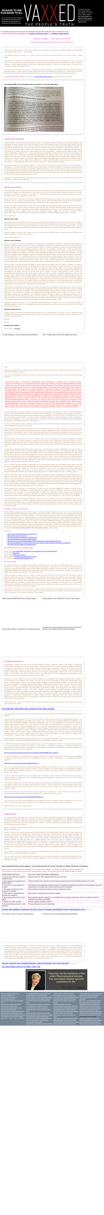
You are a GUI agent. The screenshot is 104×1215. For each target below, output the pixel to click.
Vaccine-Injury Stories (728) (8, 995)
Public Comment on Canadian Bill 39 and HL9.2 (13, 1011)
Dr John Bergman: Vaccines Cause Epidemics (37, 1016)
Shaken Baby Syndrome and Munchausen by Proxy (66, 997)
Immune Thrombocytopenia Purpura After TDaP (65, 1006)
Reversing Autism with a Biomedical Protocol (91, 1013)
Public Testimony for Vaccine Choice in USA (12, 1013)
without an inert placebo (85, 18)
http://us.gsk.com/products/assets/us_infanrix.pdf (21, 534)
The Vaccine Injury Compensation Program (36, 1006)
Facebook (17, 328)
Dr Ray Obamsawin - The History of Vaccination (38, 1004)
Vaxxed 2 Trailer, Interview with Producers (11, 1004)
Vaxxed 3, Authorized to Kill (38, 33)
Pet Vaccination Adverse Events (34, 1022)
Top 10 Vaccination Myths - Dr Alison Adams (37, 1020)
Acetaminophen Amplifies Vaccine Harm (89, 1018)
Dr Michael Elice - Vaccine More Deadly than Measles (39, 1023)
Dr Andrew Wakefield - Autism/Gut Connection (91, 993)
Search (15, 1018)
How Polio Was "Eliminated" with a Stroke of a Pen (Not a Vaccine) (28, 709)
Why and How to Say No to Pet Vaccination (90, 1023)
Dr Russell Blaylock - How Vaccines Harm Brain (38, 1013)
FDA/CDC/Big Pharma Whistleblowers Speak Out (65, 1007)
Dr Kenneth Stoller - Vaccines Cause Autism (37, 1007)
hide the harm (82, 21)
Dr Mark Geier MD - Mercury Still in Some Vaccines (66, 1022)
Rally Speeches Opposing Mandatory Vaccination (13, 1015)
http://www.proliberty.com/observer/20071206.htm (22, 539)
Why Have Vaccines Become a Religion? (90, 1022)
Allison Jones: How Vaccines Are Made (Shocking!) (38, 1018)
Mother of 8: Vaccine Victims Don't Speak (90, 1006)
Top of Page (21, 1018)
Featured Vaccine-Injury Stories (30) (10, 993)
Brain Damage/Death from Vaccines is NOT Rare (38, 993)
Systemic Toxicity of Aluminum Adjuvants (63, 993)
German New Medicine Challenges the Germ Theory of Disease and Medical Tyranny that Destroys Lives (43, 909)
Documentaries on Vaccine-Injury (9, 1006)
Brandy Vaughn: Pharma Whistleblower (89, 995)
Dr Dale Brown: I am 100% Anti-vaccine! (89, 1009)
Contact (11, 1018)
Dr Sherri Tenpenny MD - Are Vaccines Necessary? (38, 999)
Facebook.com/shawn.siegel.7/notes (25, 556)
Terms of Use (4, 1018)
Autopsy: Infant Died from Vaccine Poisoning (91, 1020)
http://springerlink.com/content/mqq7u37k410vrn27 (22, 537)
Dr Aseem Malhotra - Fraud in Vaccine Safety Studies (39, 997)
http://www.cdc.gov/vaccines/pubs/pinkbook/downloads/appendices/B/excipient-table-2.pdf (34, 541)
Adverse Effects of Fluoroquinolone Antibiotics (12, 1016)
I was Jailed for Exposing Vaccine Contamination (65, 1018)
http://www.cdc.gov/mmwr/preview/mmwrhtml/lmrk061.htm (21, 763)
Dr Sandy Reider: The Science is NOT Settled (64, 1023)
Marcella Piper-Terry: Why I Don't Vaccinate (90, 1015)
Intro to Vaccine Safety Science (8, 1009)
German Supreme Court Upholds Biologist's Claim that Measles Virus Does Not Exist (35, 963)
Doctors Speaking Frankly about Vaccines (11, 1007)
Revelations (16, 553)
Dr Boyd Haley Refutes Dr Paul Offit (62, 1004)
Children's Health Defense (60, 33)
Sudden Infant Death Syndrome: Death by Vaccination (39, 1015)
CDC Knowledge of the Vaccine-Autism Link (64, 995)
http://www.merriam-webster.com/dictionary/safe (21, 544)
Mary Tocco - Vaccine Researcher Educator (90, 1000)
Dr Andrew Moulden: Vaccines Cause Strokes (64, 999)
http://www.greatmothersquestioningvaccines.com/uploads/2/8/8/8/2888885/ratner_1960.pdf (31, 752)
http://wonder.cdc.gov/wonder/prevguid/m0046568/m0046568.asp (23, 797)
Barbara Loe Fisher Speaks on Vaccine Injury (91, 1011)
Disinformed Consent (19, 555)
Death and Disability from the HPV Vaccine (36, 995)
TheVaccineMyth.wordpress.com (23, 558)
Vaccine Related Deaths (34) (8, 999)
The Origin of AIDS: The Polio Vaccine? (63, 1013)
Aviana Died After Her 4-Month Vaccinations (90, 1007)
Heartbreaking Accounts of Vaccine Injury (90, 1004)
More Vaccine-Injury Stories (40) (9, 997)
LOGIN (1, 46)
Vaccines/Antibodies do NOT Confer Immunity (64, 1020)
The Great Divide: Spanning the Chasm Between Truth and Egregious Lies (35, 551)
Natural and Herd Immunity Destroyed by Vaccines (65, 1011)
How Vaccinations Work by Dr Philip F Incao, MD (21, 967)
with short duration (83, 16)
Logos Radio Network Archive (43, 76)
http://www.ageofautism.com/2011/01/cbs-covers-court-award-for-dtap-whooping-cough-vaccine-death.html (39, 543)
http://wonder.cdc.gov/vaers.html (17, 536)
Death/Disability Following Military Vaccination (64, 1009)
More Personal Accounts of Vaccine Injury (90, 1002)
